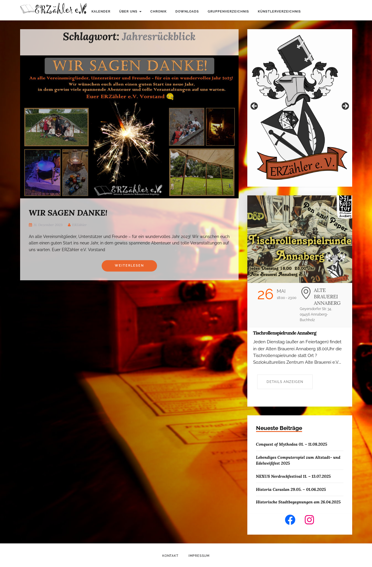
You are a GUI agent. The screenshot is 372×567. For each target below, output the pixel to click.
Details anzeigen (285, 382)
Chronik (158, 11)
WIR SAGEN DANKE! (68, 212)
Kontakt (170, 556)
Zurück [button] (254, 106)
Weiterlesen (129, 265)
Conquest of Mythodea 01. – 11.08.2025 (291, 444)
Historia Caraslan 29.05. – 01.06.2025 (291, 489)
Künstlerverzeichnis (279, 11)
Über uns (130, 11)
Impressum (199, 556)
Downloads (187, 11)
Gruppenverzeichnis (228, 11)
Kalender (100, 11)
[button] (320, 213)
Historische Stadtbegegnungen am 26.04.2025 (298, 502)
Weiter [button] (345, 106)
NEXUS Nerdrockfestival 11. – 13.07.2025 (293, 476)
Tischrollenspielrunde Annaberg (284, 333)
